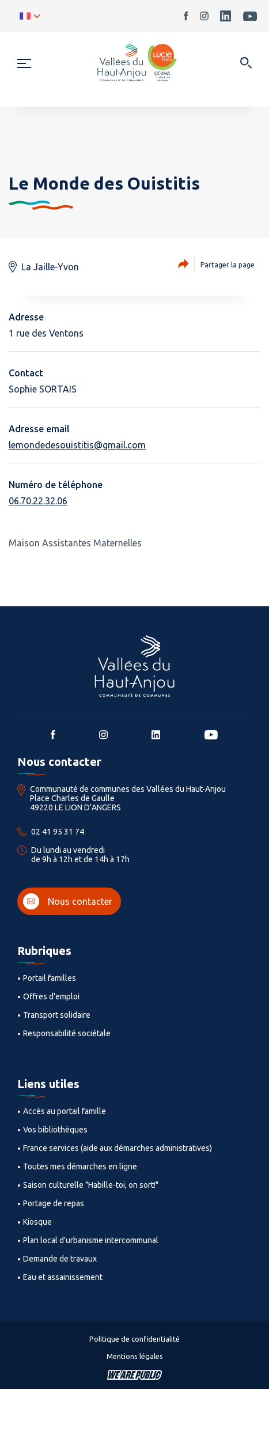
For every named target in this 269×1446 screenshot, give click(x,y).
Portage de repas (53, 1203)
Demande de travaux (60, 1258)
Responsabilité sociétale (67, 1033)
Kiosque (37, 1221)
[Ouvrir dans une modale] (246, 63)
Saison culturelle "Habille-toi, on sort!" (90, 1185)
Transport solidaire (56, 1015)
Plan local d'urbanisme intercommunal (90, 1240)
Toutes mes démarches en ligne (80, 1166)
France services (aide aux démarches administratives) (117, 1148)
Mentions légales (135, 1356)
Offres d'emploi (51, 996)
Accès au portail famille (64, 1111)
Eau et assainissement (63, 1277)
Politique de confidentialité (134, 1339)
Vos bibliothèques (55, 1129)
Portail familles (49, 978)
